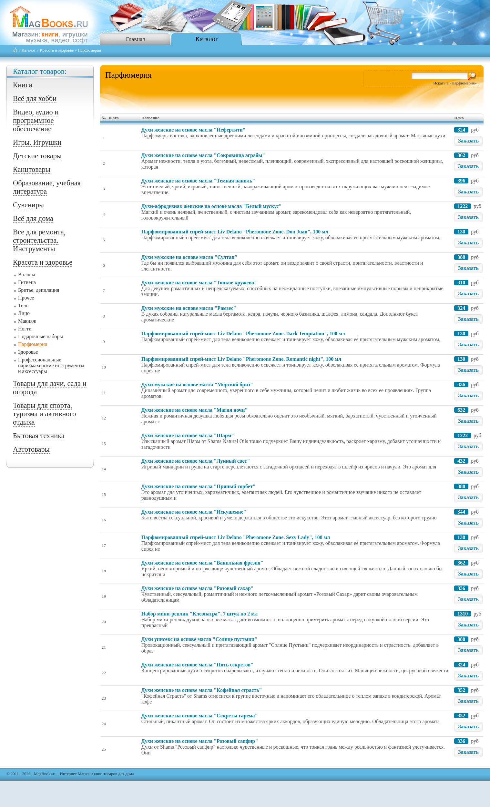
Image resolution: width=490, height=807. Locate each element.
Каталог (206, 39)
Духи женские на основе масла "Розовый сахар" (197, 588)
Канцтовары (31, 169)
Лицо (24, 313)
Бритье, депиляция (38, 290)
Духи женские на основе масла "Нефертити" (193, 130)
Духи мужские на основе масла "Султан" (189, 257)
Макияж (27, 321)
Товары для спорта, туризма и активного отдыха (44, 413)
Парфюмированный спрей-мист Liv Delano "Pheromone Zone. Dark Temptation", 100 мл (243, 333)
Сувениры (28, 205)
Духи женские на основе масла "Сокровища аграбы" (203, 155)
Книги (22, 85)
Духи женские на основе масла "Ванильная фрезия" (202, 563)
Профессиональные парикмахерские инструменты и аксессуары (51, 365)
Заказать (468, 140)
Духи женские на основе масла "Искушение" (193, 512)
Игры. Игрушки (37, 142)
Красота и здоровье (57, 50)
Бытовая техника (39, 436)
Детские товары (37, 156)
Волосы (26, 274)
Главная (135, 39)
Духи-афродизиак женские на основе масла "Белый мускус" (211, 206)
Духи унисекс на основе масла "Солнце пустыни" (199, 639)
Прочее (26, 297)
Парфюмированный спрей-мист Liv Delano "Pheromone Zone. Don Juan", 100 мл (234, 231)
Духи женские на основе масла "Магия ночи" (194, 410)
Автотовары (31, 449)
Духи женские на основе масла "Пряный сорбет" (198, 486)
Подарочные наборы (40, 336)
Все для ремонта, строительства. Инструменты (39, 240)
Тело (23, 305)
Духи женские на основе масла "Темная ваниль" (198, 180)
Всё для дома (33, 218)
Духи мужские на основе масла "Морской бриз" (197, 384)
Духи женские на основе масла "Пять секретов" (197, 664)
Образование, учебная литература (47, 187)
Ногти (25, 328)
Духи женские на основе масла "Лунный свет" (195, 461)
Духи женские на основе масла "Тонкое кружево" (199, 282)
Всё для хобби (34, 98)
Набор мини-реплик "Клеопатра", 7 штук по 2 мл (199, 613)
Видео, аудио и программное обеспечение (35, 120)
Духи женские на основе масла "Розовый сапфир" (199, 741)
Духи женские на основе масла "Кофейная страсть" (201, 690)
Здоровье (28, 352)
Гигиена (27, 282)
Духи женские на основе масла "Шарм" (187, 435)
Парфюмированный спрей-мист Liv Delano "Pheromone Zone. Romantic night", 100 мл (241, 359)
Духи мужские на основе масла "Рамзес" (188, 308)
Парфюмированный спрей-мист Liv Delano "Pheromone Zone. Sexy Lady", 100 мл (235, 537)
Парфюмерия (32, 344)
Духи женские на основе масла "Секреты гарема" (199, 715)
